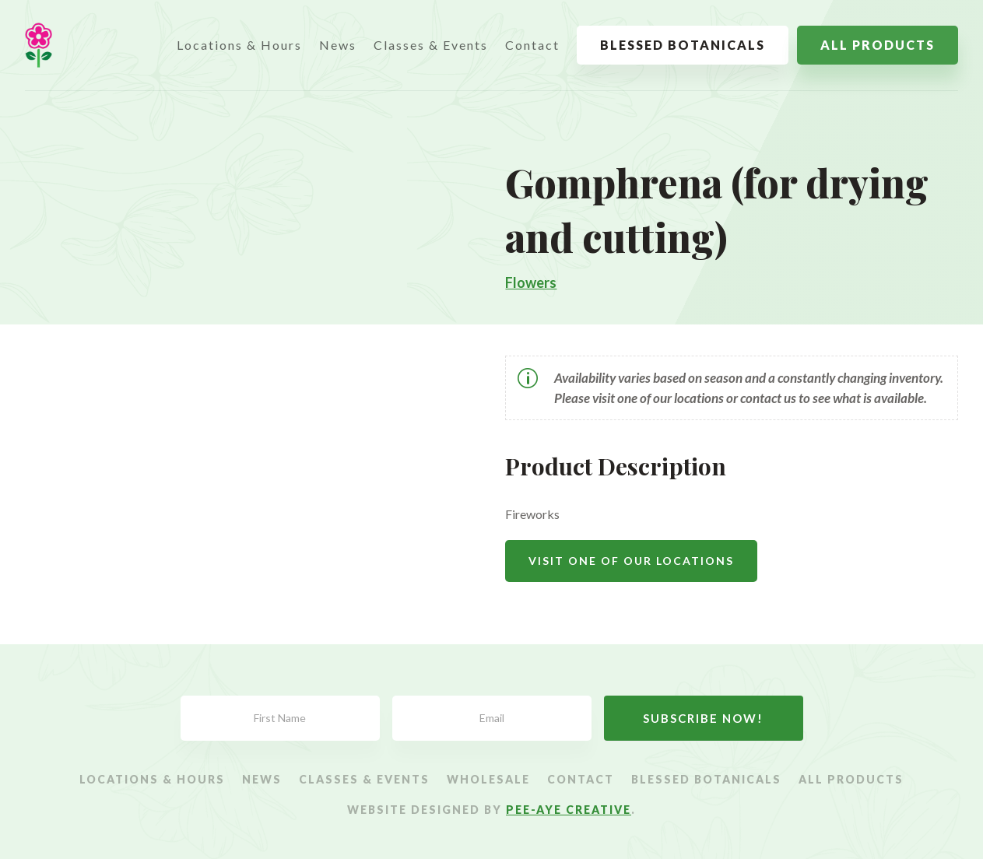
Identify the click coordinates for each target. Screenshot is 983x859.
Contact (532, 44)
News (337, 44)
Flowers (530, 282)
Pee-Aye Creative (568, 809)
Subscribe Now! (703, 718)
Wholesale (488, 780)
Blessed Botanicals (682, 44)
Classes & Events (431, 44)
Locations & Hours (239, 44)
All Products (877, 44)
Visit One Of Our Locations (631, 560)
